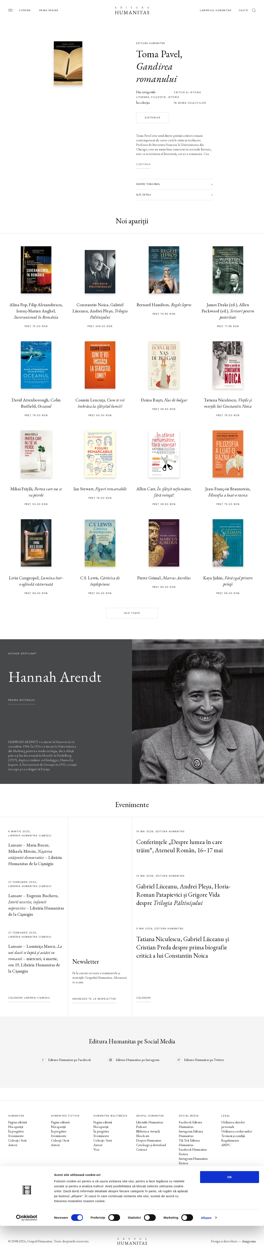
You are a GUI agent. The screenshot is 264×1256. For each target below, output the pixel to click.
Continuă (143, 164)
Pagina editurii (17, 1122)
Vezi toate (132, 613)
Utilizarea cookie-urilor (236, 1131)
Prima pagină (48, 10)
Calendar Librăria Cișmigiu (29, 997)
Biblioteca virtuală (148, 1131)
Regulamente (230, 1140)
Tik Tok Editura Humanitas (189, 1142)
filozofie (158, 97)
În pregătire (16, 1131)
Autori (12, 1145)
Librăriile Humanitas (216, 10)
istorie (173, 97)
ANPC (226, 1145)
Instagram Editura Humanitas (191, 1133)
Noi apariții (15, 1127)
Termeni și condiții (233, 1136)
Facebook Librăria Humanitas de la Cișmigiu (195, 1188)
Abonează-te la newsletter (94, 999)
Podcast (141, 1127)
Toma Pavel (158, 53)
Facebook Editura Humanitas (190, 1124)
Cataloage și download (151, 1145)
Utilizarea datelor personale (233, 1124)
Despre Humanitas (148, 1140)
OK (229, 1207)
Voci (96, 1149)
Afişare (206, 1248)
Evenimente (16, 1136)
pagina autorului (21, 700)
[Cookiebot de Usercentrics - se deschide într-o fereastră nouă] (27, 1248)
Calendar (143, 997)
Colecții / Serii (17, 1140)
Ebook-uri (142, 1136)
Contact (141, 1149)
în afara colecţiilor (190, 103)
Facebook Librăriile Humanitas (191, 1179)
